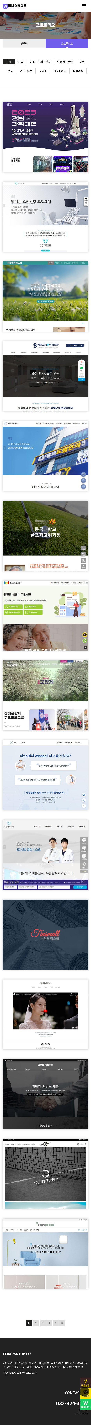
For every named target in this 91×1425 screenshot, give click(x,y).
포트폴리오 (66, 43)
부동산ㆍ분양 (65, 62)
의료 (82, 62)
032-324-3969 (81, 1413)
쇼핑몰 (43, 71)
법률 (10, 71)
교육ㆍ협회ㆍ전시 (40, 62)
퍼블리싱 (78, 71)
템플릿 (24, 43)
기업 (20, 62)
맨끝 (62, 1323)
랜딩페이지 (59, 71)
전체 (8, 62)
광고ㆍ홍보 (25, 71)
